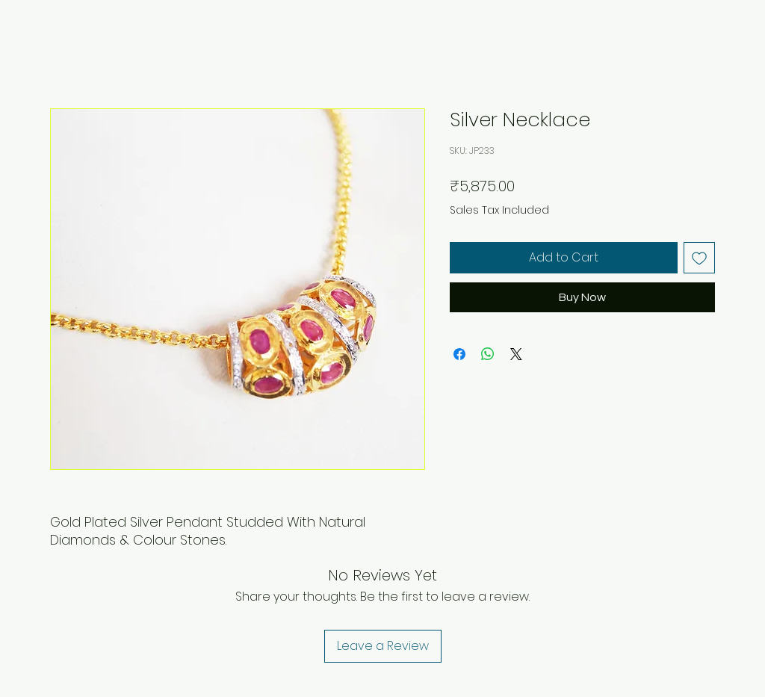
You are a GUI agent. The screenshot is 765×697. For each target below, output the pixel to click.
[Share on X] (516, 354)
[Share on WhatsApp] (488, 354)
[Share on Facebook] (459, 354)
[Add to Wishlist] (699, 257)
